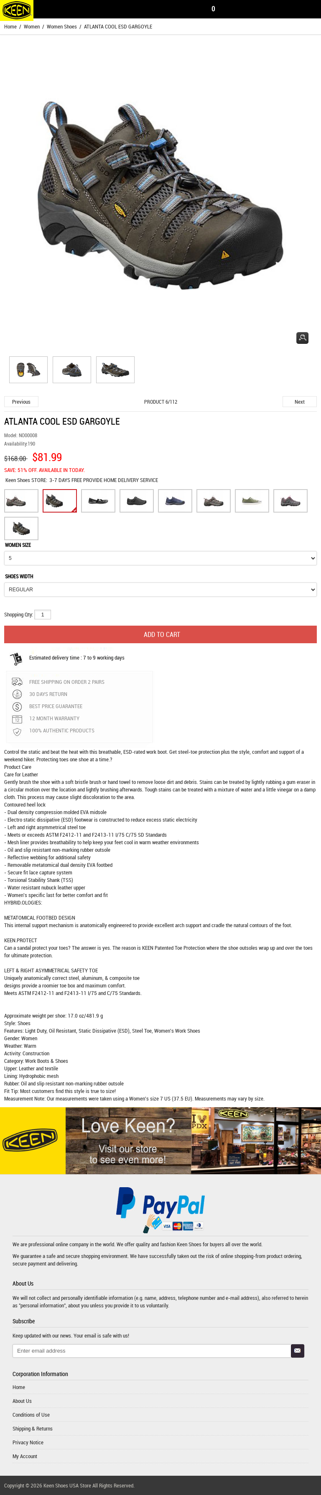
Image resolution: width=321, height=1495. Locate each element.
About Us (22, 1401)
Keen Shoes (18, 480)
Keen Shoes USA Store (67, 1485)
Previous (21, 401)
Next (300, 401)
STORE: (26, 480)
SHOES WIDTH (19, 576)
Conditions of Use (31, 1414)
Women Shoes (62, 26)
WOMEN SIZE (18, 544)
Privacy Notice (28, 1442)
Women (32, 26)
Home (10, 26)
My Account (25, 1456)
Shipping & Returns (33, 1428)
